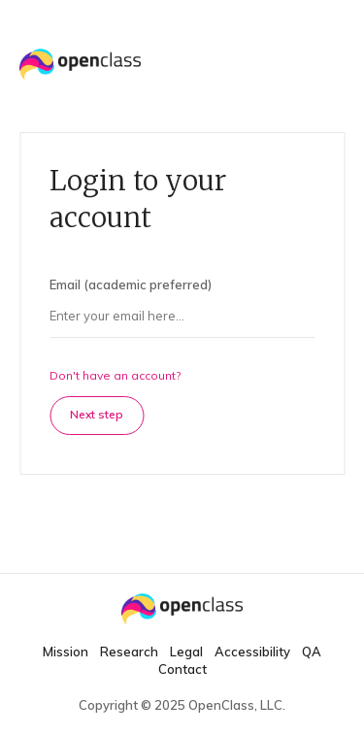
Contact (182, 669)
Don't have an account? (115, 375)
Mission (65, 652)
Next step (96, 414)
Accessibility (252, 652)
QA (311, 652)
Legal (186, 652)
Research (129, 652)
